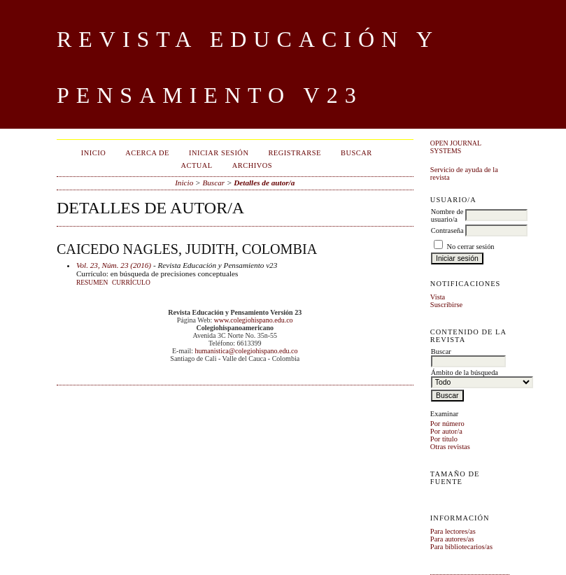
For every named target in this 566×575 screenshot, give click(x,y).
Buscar (356, 153)
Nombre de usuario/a (447, 215)
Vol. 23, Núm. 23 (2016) (113, 265)
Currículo (131, 282)
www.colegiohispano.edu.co (253, 320)
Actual (196, 165)
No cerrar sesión (470, 246)
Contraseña (447, 230)
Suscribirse (446, 304)
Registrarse (294, 153)
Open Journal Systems (455, 147)
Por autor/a (446, 431)
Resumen (92, 282)
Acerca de (147, 153)
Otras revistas (450, 446)
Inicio (93, 153)
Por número (447, 423)
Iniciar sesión (219, 153)
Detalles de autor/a (264, 182)
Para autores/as (452, 539)
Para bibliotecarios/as (461, 547)
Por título (444, 439)
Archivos (252, 165)
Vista (437, 297)
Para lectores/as (453, 531)
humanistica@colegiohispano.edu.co (245, 351)
